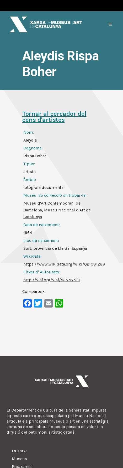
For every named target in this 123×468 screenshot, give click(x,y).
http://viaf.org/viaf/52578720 (51, 279)
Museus (19, 458)
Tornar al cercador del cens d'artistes (54, 116)
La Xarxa (20, 450)
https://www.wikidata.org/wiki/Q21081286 (64, 264)
